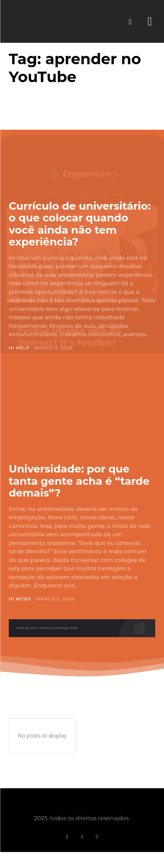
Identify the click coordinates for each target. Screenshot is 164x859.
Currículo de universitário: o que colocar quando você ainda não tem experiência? (79, 224)
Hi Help (19, 348)
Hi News (20, 599)
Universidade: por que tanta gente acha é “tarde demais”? (79, 480)
